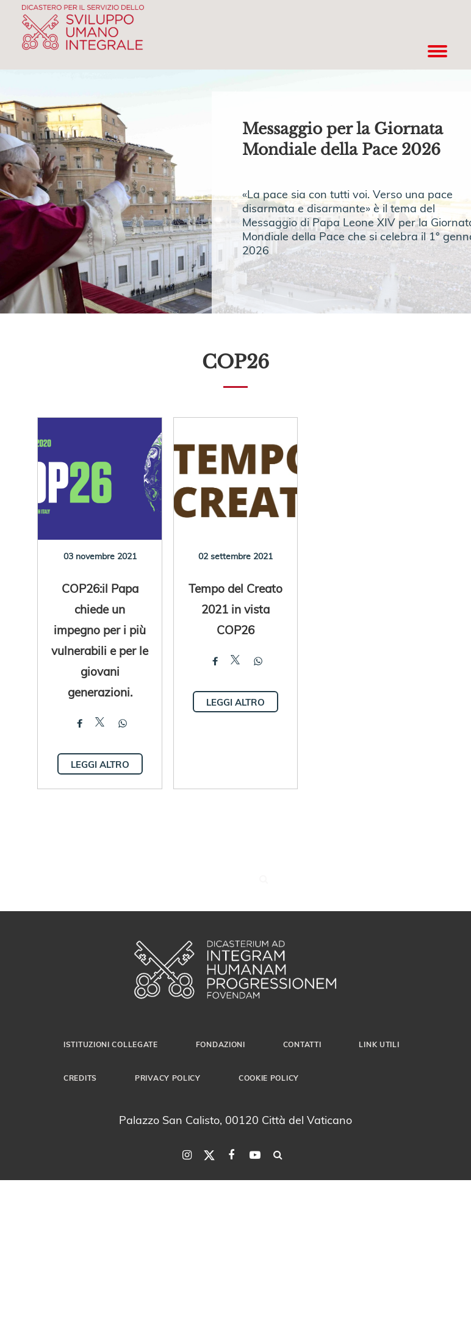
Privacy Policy (168, 1078)
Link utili (379, 1044)
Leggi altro (100, 764)
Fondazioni (220, 1044)
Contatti (302, 1044)
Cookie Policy (269, 1078)
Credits (80, 1078)
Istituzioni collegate (110, 1044)
